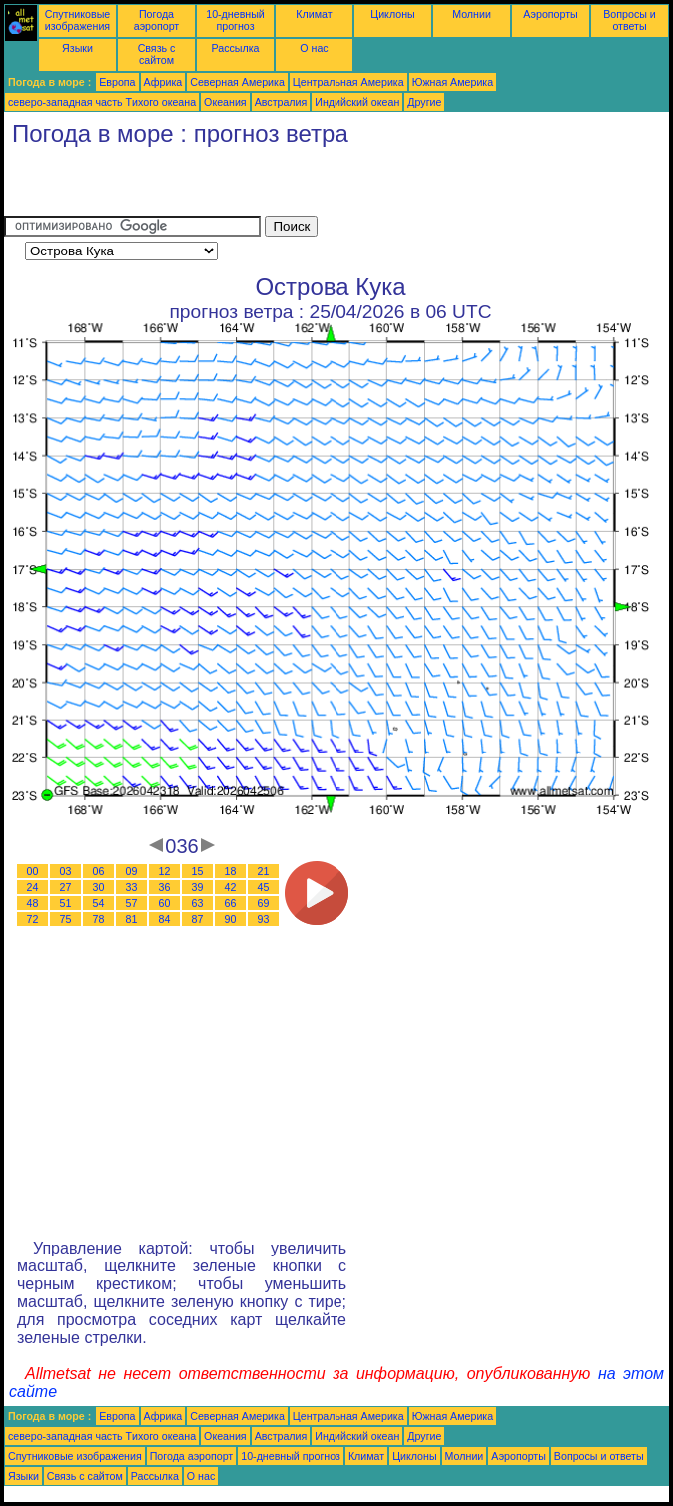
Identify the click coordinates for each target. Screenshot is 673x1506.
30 (99, 887)
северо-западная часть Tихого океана (102, 102)
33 (132, 887)
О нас (314, 48)
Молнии (471, 14)
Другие (424, 102)
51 (66, 903)
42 (231, 887)
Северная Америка (237, 82)
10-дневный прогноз (235, 20)
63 (198, 903)
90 (231, 919)
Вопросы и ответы (629, 20)
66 (231, 903)
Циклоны (392, 14)
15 (198, 871)
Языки (77, 48)
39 (198, 887)
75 (66, 919)
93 (264, 919)
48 (33, 903)
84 (165, 919)
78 (99, 919)
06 (99, 871)
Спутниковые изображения (77, 20)
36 (165, 887)
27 (66, 887)
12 (165, 871)
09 (132, 871)
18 (231, 871)
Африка (163, 82)
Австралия (281, 102)
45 (264, 887)
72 (33, 919)
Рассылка (235, 48)
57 (132, 903)
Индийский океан (357, 102)
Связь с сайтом (157, 54)
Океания (225, 102)
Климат (314, 14)
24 (33, 887)
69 (264, 903)
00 (33, 871)
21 (264, 871)
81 (132, 919)
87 (198, 919)
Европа (117, 82)
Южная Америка (453, 82)
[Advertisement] (237, 186)
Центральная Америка (348, 82)
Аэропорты (550, 14)
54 (99, 903)
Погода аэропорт (157, 20)
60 (165, 903)
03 (66, 871)
